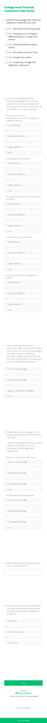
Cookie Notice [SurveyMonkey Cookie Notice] (26, 708)
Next (23, 683)
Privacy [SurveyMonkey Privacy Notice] (19, 708)
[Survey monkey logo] (23, 693)
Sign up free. (34, 696)
